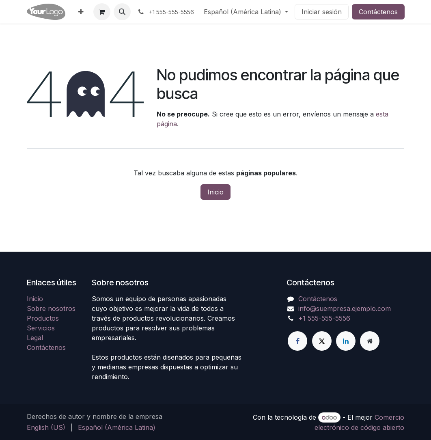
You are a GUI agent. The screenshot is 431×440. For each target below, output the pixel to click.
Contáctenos (378, 12)
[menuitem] (81, 12)
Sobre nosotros (51, 308)
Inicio (215, 192)
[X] (322, 341)
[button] (122, 11)
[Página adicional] (369, 341)
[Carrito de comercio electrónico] (101, 11)
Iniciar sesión (322, 12)
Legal (35, 338)
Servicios (41, 328)
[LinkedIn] (346, 341)
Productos (43, 318)
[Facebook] (297, 341)
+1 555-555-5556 (324, 318)
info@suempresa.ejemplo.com (344, 308)
